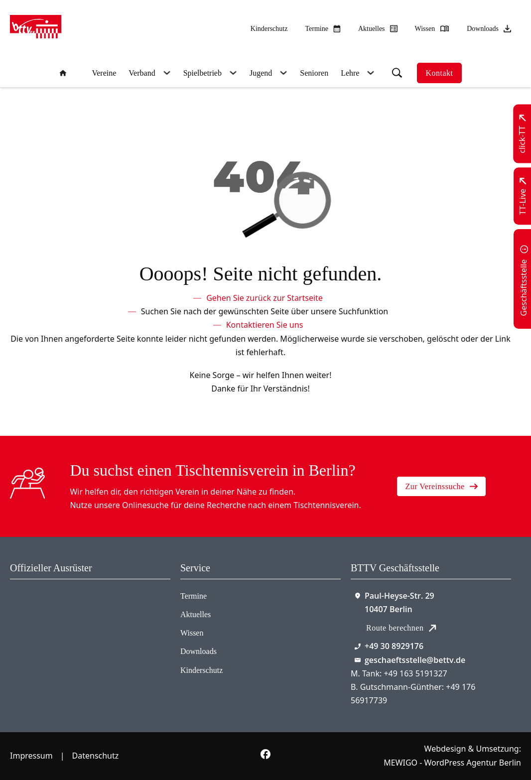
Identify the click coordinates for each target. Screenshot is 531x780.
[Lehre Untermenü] (369, 73)
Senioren (314, 73)
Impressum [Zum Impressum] (31, 755)
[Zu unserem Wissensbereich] (432, 29)
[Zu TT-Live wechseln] (523, 196)
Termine (193, 596)
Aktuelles (195, 614)
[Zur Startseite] (35, 29)
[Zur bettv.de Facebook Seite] (265, 756)
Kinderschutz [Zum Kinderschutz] (269, 28)
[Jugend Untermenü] (282, 73)
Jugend (261, 73)
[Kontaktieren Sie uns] (264, 325)
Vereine (104, 73)
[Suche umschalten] (397, 73)
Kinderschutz (201, 670)
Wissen (191, 633)
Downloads (198, 651)
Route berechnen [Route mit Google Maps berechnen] (401, 628)
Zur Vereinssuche (441, 486)
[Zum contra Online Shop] (50, 616)
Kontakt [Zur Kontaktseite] (439, 73)
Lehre (350, 73)
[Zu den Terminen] (322, 29)
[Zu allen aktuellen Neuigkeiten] (378, 29)
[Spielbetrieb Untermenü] (232, 73)
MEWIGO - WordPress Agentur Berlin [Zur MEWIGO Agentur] (452, 762)
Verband (142, 73)
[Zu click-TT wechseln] (523, 134)
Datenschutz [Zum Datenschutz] (95, 755)
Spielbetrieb (202, 73)
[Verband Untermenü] (165, 73)
